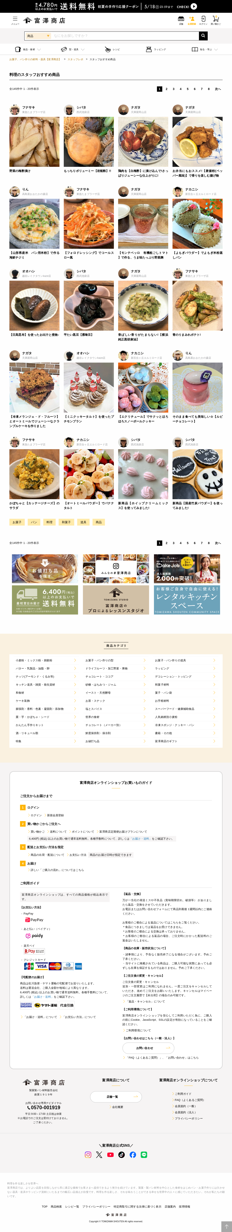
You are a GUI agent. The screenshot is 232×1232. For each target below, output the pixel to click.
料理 (49, 522)
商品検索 (56, 1206)
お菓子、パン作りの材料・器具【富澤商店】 (35, 59)
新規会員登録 (54, 815)
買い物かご (36, 831)
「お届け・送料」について (38, 1017)
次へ (218, 89)
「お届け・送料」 (140, 838)
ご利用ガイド (181, 1093)
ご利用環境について (136, 1030)
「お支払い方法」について (77, 1017)
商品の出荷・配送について (45, 854)
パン (34, 522)
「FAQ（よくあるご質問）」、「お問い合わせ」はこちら (160, 1057)
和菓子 (66, 522)
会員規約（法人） (184, 1112)
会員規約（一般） (184, 1106)
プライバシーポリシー (187, 1118)
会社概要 (116, 1107)
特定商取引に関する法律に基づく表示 (137, 1206)
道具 (83, 522)
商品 (99, 522)
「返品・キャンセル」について (143, 1001)
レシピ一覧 (72, 1206)
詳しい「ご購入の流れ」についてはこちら (55, 870)
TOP (45, 1206)
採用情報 (184, 1206)
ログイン (34, 815)
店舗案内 (170, 1206)
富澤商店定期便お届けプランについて (121, 831)
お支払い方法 (76, 854)
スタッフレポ (75, 59)
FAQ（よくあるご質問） (188, 1100)
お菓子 (17, 522)
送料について (56, 831)
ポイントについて (81, 831)
